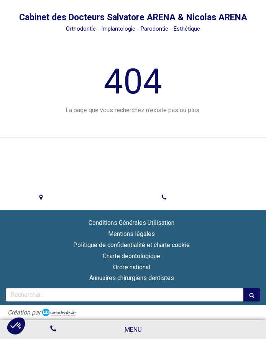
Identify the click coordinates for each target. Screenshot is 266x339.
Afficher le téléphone (200, 197)
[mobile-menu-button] (133, 329)
